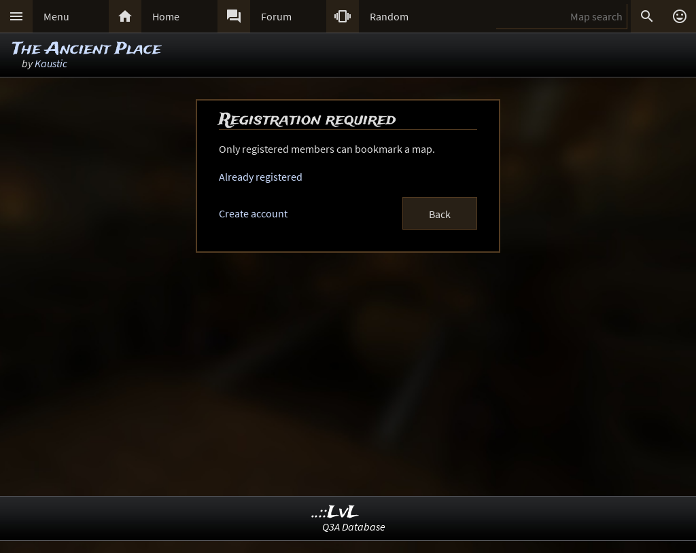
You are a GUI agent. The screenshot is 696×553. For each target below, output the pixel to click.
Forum (276, 16)
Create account (253, 213)
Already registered (260, 176)
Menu (56, 16)
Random (389, 16)
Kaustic (51, 63)
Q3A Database (353, 526)
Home (165, 16)
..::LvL (335, 512)
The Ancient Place (86, 49)
